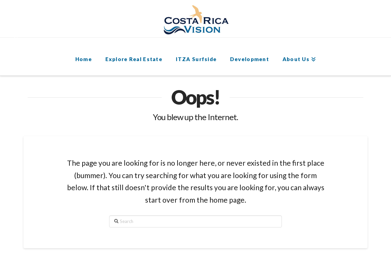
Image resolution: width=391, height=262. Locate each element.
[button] (19, 31)
